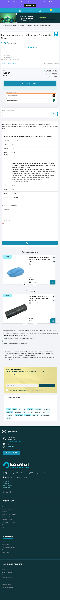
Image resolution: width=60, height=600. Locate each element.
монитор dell (10, 415)
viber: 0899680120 (7, 485)
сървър (8, 418)
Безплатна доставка (7, 509)
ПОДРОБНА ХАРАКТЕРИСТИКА (9, 63)
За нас (4, 506)
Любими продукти (7, 549)
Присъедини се (30, 5)
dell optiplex (47, 409)
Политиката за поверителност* (36, 390)
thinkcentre (38, 409)
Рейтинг (5, 218)
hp (24, 409)
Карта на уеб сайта (7, 577)
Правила (4, 511)
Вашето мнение (7, 223)
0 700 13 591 (11, 437)
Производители (6, 584)
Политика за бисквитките (9, 517)
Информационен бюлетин (9, 555)
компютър (9, 412)
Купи (54, 114)
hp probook (37, 412)
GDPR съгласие (6, 542)
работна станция (45, 415)
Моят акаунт (5, 544)
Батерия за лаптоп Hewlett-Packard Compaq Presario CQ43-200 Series (39, 298)
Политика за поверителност (9, 514)
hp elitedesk (19, 415)
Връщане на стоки (7, 574)
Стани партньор (6, 580)
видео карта (18, 412)
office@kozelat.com (12, 432)
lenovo (8, 409)
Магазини (5, 569)
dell (20, 409)
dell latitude (27, 415)
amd (44, 412)
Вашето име (6, 209)
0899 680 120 (12, 440)
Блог (3, 527)
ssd (24, 412)
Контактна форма (11, 452)
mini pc (30, 412)
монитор (35, 415)
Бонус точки (5, 552)
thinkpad (30, 409)
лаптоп (14, 409)
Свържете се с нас (7, 572)
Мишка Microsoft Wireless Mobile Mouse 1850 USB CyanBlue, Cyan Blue (39, 259)
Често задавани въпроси (8, 522)
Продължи (30, 243)
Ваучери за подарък (7, 587)
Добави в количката (30, 83)
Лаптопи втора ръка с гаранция (10, 524)
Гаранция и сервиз (7, 519)
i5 (48, 412)
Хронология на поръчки (8, 547)
